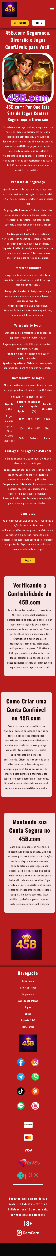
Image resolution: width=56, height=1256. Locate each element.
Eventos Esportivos (28, 1000)
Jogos (28, 1007)
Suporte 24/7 (28, 1020)
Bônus (28, 1013)
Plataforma (28, 1027)
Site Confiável (28, 987)
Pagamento (28, 994)
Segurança (28, 981)
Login (38, 23)
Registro (20, 23)
